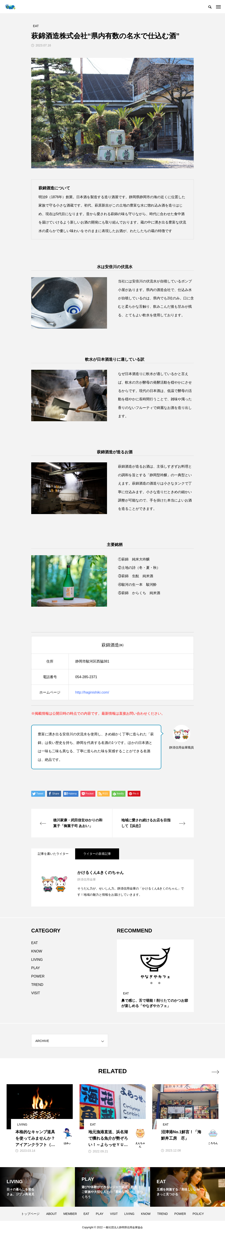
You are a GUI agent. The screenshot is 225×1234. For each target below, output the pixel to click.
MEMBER (70, 1213)
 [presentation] (214, 1071)
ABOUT (51, 1213)
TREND (37, 985)
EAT (34, 943)
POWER (37, 976)
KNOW (36, 951)
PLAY (35, 968)
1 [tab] (151, 983)
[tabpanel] (155, 975)
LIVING (37, 959)
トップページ (30, 1213)
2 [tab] (155, 983)
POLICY (198, 1213)
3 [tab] (159, 983)
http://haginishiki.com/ (92, 692)
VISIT (35, 993)
